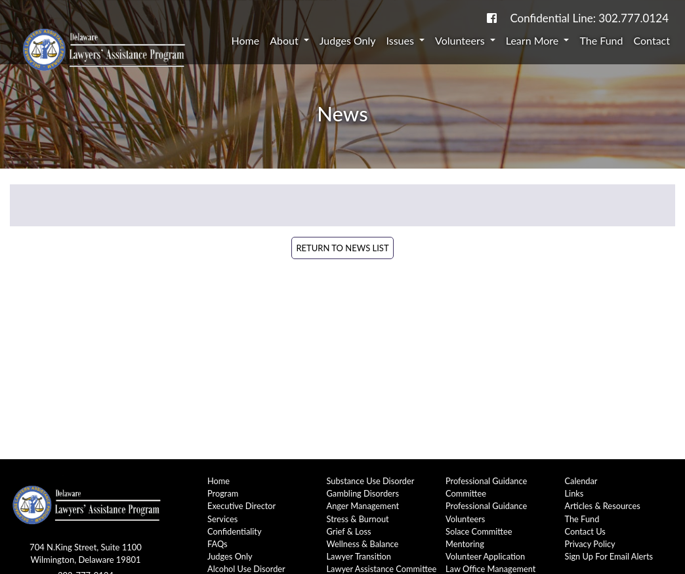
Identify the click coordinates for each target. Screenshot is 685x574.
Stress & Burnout (358, 519)
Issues (401, 40)
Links (574, 493)
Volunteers (461, 40)
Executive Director (241, 506)
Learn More (534, 40)
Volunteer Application (485, 556)
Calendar (581, 481)
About (285, 40)
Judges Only (348, 40)
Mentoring (465, 544)
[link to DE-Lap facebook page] (492, 18)
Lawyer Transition (359, 556)
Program (222, 493)
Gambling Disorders (363, 493)
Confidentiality (234, 531)
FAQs (217, 544)
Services (222, 519)
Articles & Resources (602, 506)
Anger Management (363, 506)
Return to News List (342, 248)
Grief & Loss (349, 531)
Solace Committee (479, 531)
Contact (652, 40)
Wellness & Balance (363, 544)
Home (246, 40)
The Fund (601, 40)
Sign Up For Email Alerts (609, 556)
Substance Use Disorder (371, 481)
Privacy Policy (590, 544)
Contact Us (585, 531)
